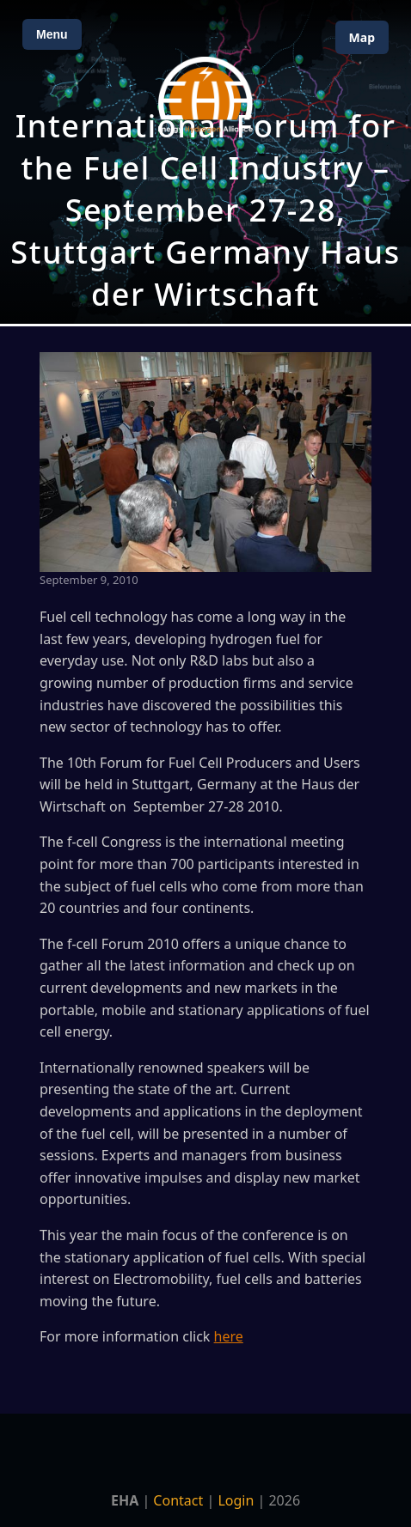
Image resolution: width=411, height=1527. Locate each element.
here (228, 1336)
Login (236, 1500)
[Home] (205, 95)
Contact (178, 1500)
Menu (52, 34)
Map (362, 37)
